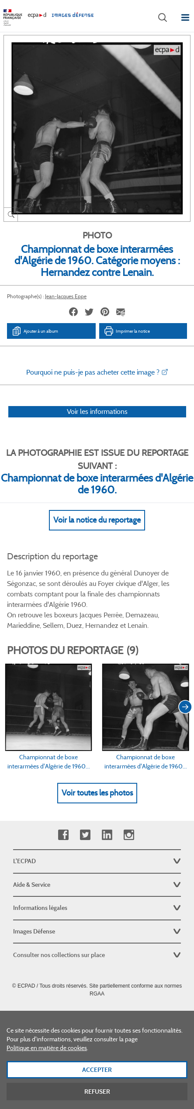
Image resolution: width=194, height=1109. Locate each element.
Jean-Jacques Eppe (66, 296)
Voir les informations (97, 411)
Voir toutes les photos (97, 793)
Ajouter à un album (34, 331)
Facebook (63, 835)
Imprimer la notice (127, 331)
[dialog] (97, 1060)
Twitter (85, 835)
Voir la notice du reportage (97, 520)
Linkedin (106, 835)
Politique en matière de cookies (47, 1048)
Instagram (128, 835)
